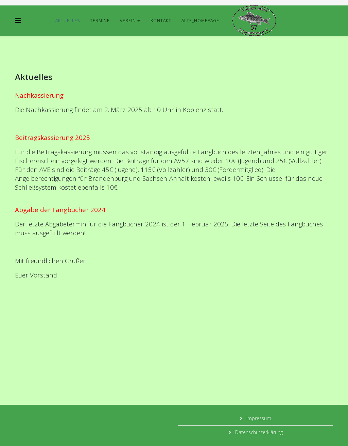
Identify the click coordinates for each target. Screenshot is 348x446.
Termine (100, 20)
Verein (128, 20)
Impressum (258, 418)
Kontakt (161, 20)
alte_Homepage (200, 20)
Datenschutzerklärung (258, 432)
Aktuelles (67, 20)
